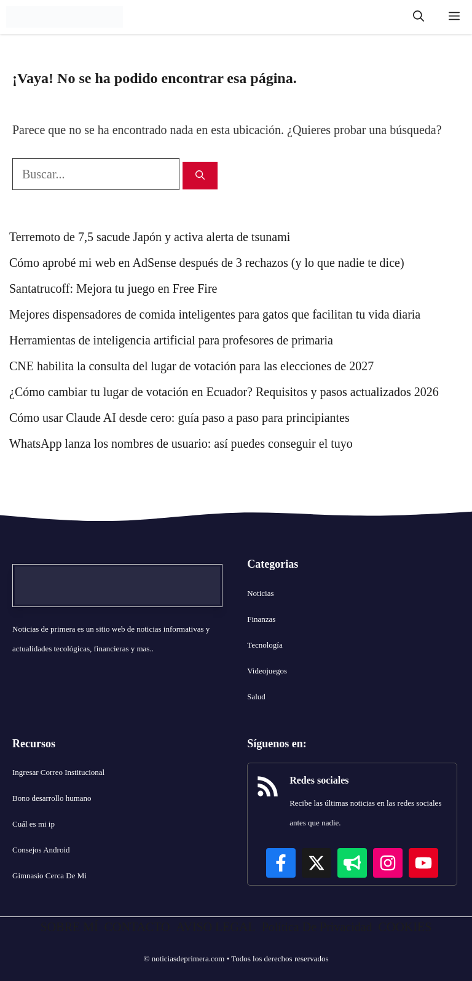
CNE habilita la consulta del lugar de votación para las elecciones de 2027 (191, 366)
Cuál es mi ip (33, 823)
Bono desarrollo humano (52, 798)
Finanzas (261, 619)
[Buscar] (200, 175)
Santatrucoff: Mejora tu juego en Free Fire (113, 288)
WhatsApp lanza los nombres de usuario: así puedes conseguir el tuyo (181, 443)
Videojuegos (267, 670)
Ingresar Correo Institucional (58, 772)
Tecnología (265, 644)
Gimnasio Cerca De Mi (49, 875)
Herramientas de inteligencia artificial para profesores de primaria (171, 340)
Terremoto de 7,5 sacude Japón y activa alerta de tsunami (149, 237)
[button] (418, 17)
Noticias (260, 593)
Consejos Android (41, 849)
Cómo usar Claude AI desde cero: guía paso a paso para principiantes (179, 417)
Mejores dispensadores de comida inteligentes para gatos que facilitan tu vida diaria (214, 314)
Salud (256, 696)
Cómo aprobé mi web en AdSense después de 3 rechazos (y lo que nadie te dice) (206, 262)
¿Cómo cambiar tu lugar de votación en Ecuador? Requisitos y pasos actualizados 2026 (224, 392)
